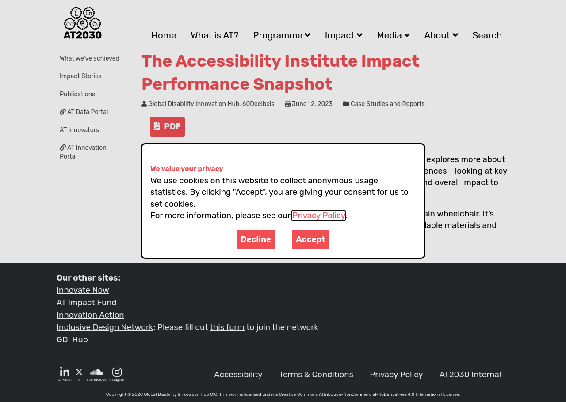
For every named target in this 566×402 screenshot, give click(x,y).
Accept (310, 239)
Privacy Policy (318, 215)
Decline (256, 239)
